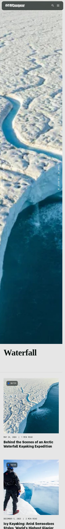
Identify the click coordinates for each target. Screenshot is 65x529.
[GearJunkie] (15, 5)
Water (13, 383)
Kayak (13, 465)
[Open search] (52, 5)
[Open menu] (57, 5)
